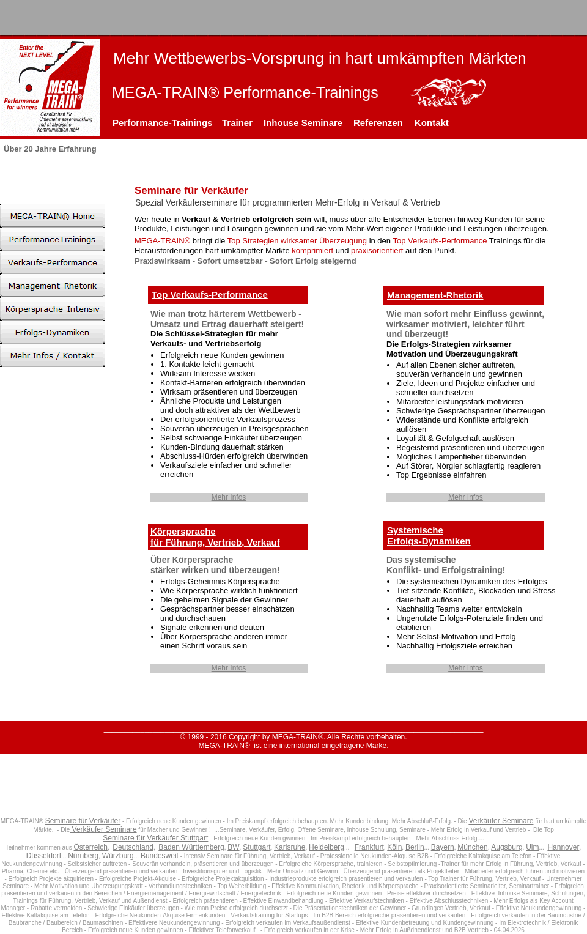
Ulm (532, 847)
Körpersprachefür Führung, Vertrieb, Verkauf (215, 536)
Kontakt (432, 122)
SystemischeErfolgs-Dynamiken (429, 535)
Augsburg (506, 847)
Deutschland (133, 847)
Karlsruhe (289, 847)
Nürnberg (83, 855)
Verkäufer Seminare (500, 821)
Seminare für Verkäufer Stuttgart (155, 838)
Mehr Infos (229, 497)
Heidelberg (326, 847)
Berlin (414, 847)
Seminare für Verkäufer (82, 821)
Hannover (563, 847)
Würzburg (118, 855)
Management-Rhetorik (435, 295)
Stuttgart (256, 847)
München (472, 847)
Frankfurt (369, 847)
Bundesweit (160, 855)
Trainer (237, 122)
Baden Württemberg (191, 847)
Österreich (91, 847)
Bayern (442, 847)
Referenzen (378, 122)
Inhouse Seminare (303, 122)
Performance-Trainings (162, 122)
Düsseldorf (43, 855)
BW (233, 847)
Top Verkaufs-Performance (210, 294)
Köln (394, 847)
